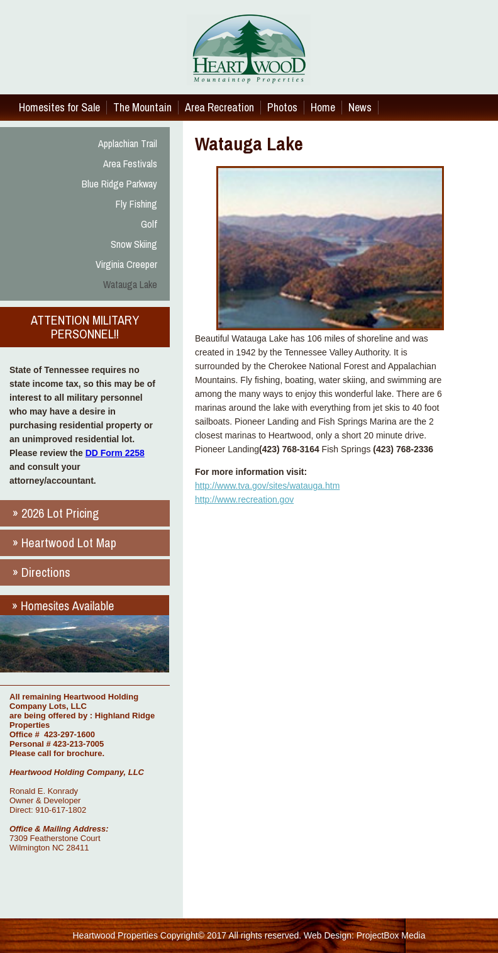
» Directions (41, 572)
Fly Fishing (136, 204)
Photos (282, 107)
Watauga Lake (130, 284)
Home (323, 107)
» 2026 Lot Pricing (56, 512)
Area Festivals (130, 163)
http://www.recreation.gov (244, 499)
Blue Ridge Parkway (119, 184)
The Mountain (142, 107)
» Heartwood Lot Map (64, 542)
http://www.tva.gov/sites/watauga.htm (267, 486)
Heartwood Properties (115, 935)
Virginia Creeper (126, 264)
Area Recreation (219, 107)
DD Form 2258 (115, 453)
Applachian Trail (127, 143)
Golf (149, 224)
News (360, 107)
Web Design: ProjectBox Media (365, 935)
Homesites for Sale (59, 107)
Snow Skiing (134, 244)
